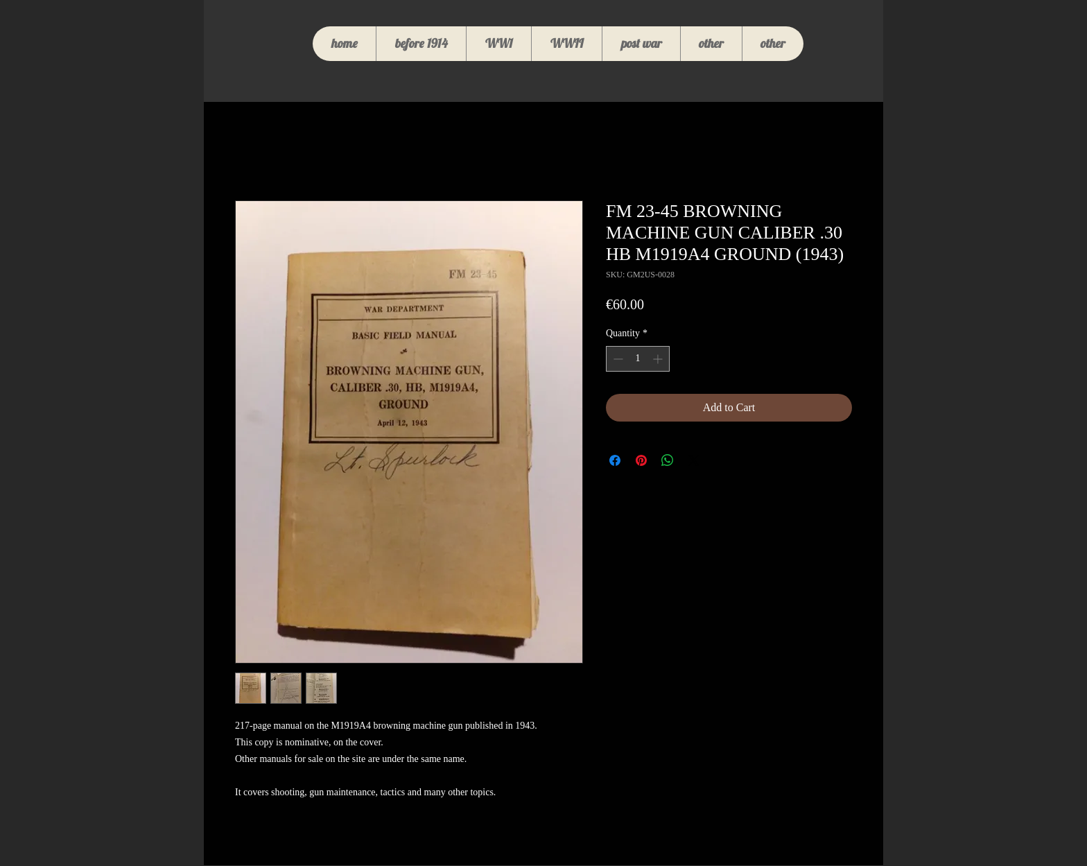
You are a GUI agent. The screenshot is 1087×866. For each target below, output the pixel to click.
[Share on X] (694, 460)
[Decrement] (616, 359)
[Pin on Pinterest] (641, 460)
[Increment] (659, 359)
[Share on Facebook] (615, 460)
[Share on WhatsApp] (667, 460)
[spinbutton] (637, 359)
